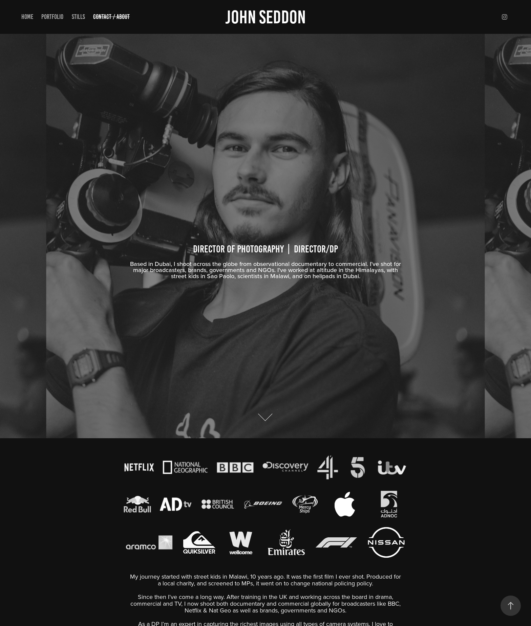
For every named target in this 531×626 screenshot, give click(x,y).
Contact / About (111, 16)
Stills (78, 16)
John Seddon (265, 17)
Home (27, 16)
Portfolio (52, 16)
